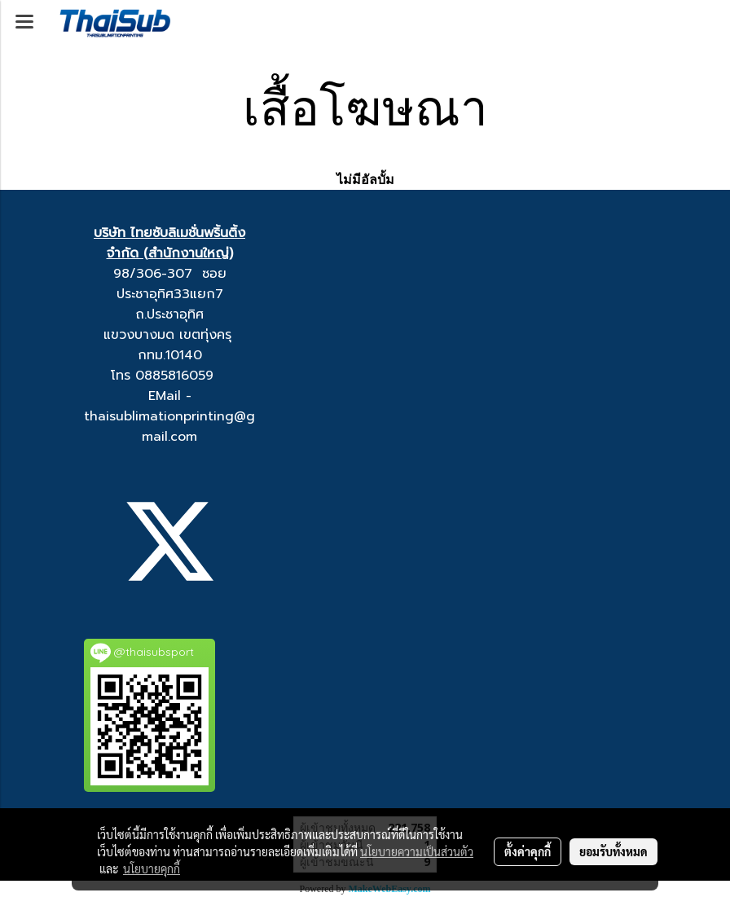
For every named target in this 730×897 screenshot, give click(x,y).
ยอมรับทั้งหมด (613, 851)
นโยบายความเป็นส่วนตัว (416, 851)
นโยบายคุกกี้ (151, 868)
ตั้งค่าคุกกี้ (527, 851)
